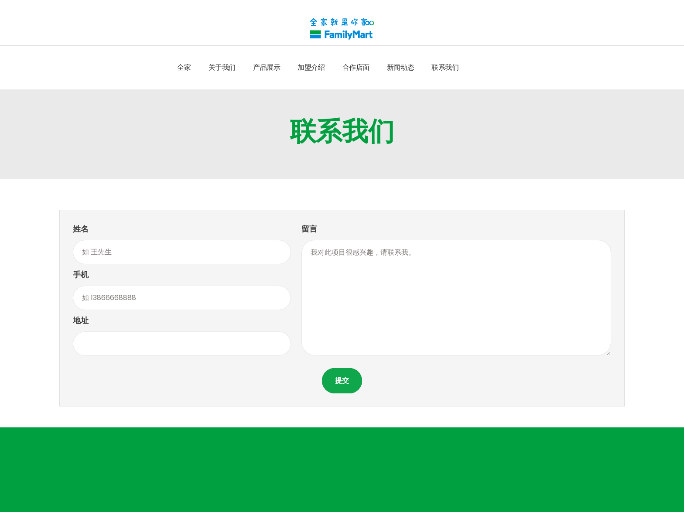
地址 (80, 320)
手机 (80, 274)
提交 (342, 380)
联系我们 (444, 67)
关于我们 (222, 67)
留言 (309, 228)
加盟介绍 (311, 67)
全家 (184, 67)
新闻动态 (400, 67)
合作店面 (355, 67)
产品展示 (266, 67)
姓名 (80, 228)
